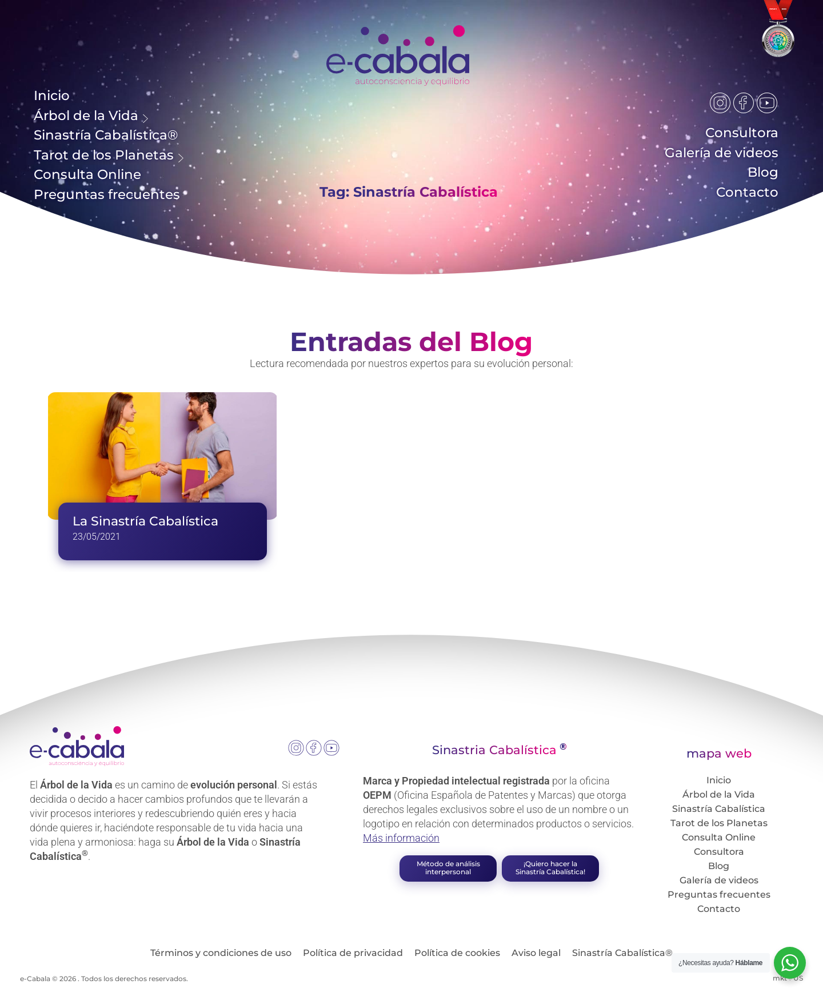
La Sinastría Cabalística (145, 526)
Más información (401, 842)
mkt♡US (788, 983)
